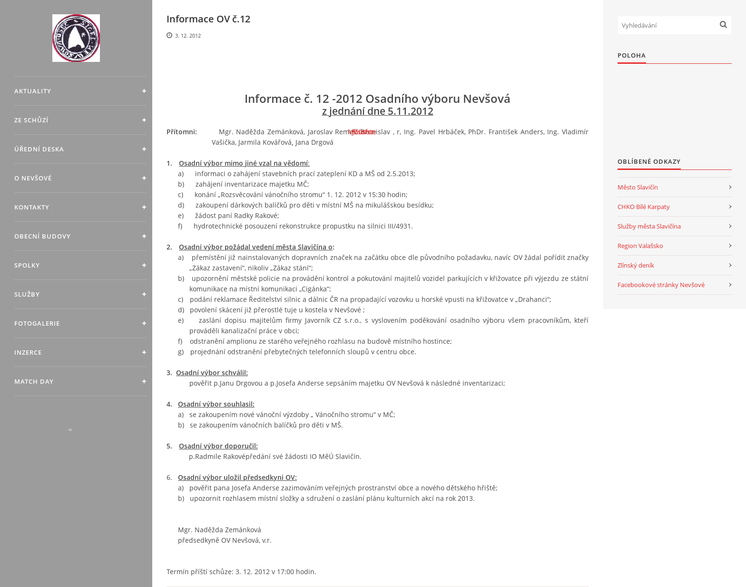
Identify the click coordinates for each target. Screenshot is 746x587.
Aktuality (32, 91)
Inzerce (28, 352)
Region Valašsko (640, 245)
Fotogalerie (37, 323)
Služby (27, 294)
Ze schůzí (31, 120)
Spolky (27, 265)
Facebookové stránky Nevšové (661, 284)
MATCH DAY (34, 381)
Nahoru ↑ (26, 439)
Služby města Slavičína (649, 226)
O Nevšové (33, 178)
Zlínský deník (636, 265)
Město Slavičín (638, 187)
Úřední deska (39, 149)
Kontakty (31, 207)
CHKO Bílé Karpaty (644, 206)
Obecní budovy (42, 236)
